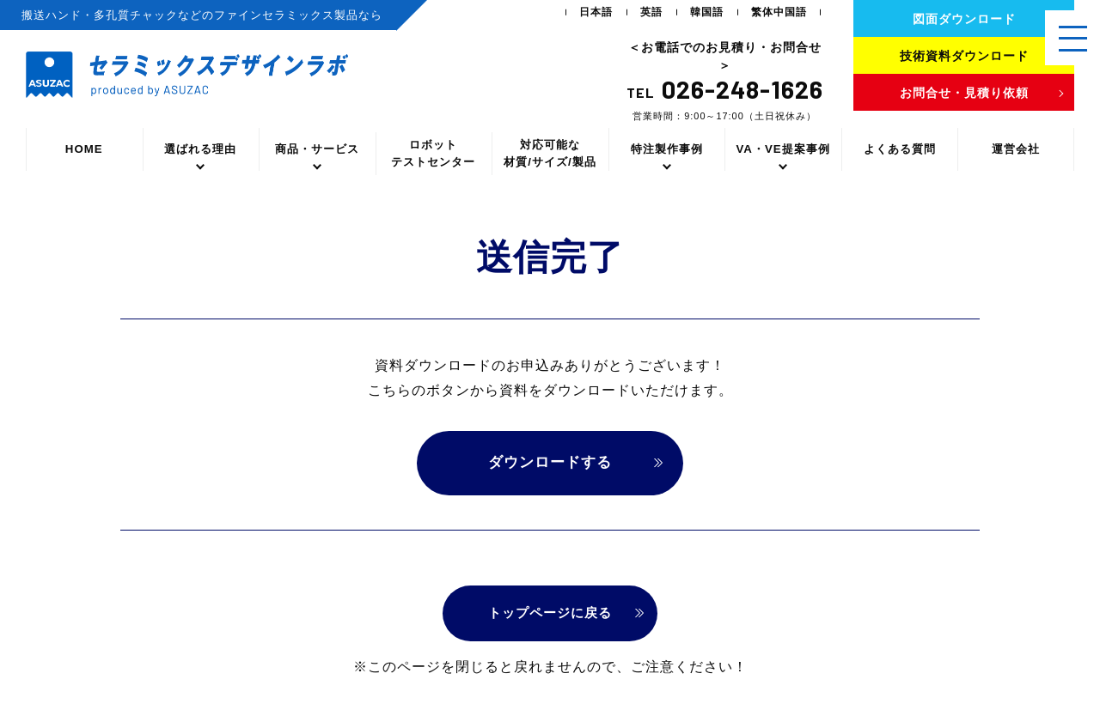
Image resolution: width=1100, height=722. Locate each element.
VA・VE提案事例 (782, 149)
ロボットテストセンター (433, 153)
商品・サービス (317, 149)
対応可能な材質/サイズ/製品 (550, 153)
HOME (84, 149)
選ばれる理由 (200, 149)
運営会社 (1016, 149)
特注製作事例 (667, 149)
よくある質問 (900, 149)
